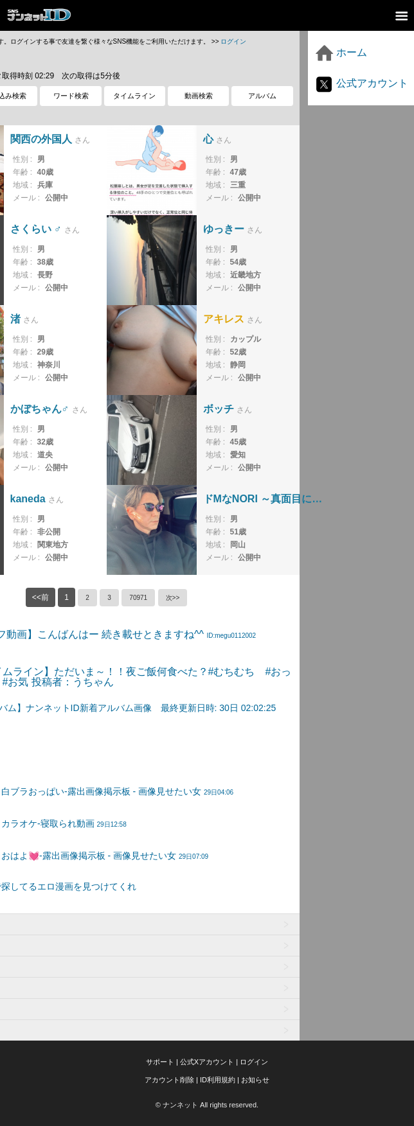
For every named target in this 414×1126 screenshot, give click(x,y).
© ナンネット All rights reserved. (207, 1105)
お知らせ (255, 1080)
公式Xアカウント (207, 1062)
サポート (160, 1062)
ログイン (233, 41)
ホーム (340, 52)
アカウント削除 (169, 1080)
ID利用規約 (217, 1080)
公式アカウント (361, 83)
